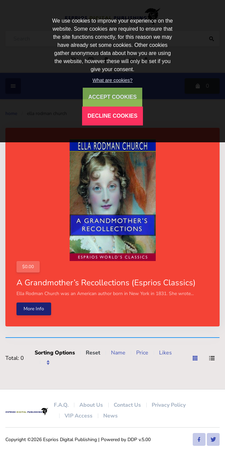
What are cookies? (112, 80)
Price (142, 352)
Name (118, 352)
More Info (34, 309)
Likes (165, 352)
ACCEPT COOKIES (112, 97)
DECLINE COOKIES (112, 116)
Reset (93, 352)
